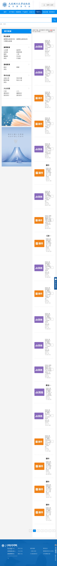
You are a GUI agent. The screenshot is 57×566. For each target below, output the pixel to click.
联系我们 (52, 12)
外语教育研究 (33, 553)
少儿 (17, 91)
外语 (5, 91)
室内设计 (19, 95)
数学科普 (6, 80)
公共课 (6, 50)
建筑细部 (32, 548)
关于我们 (12, 12)
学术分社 (20, 548)
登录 (48, 5)
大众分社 (20, 551)
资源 (4, 24)
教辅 (17, 67)
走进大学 (6, 78)
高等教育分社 (11, 551)
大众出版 (16, 88)
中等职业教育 (8, 41)
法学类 (6, 52)
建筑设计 (19, 93)
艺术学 (18, 56)
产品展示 (25, 12)
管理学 (6, 56)
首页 (5, 12)
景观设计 (6, 93)
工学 (17, 54)
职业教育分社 (11, 548)
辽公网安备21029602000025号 (12, 556)
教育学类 (19, 52)
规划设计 (6, 95)
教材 (5, 67)
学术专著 (19, 78)
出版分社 (32, 12)
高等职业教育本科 (21, 39)
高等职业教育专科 (9, 39)
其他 (5, 58)
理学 (5, 54)
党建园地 (18, 12)
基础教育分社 (11, 553)
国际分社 (20, 553)
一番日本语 (33, 551)
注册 (51, 5)
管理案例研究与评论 (48, 551)
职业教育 (16, 36)
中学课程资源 (46, 553)
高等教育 (16, 47)
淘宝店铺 (45, 12)
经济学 (18, 50)
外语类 (18, 58)
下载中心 (38, 12)
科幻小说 (19, 80)
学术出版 (16, 75)
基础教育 (16, 64)
